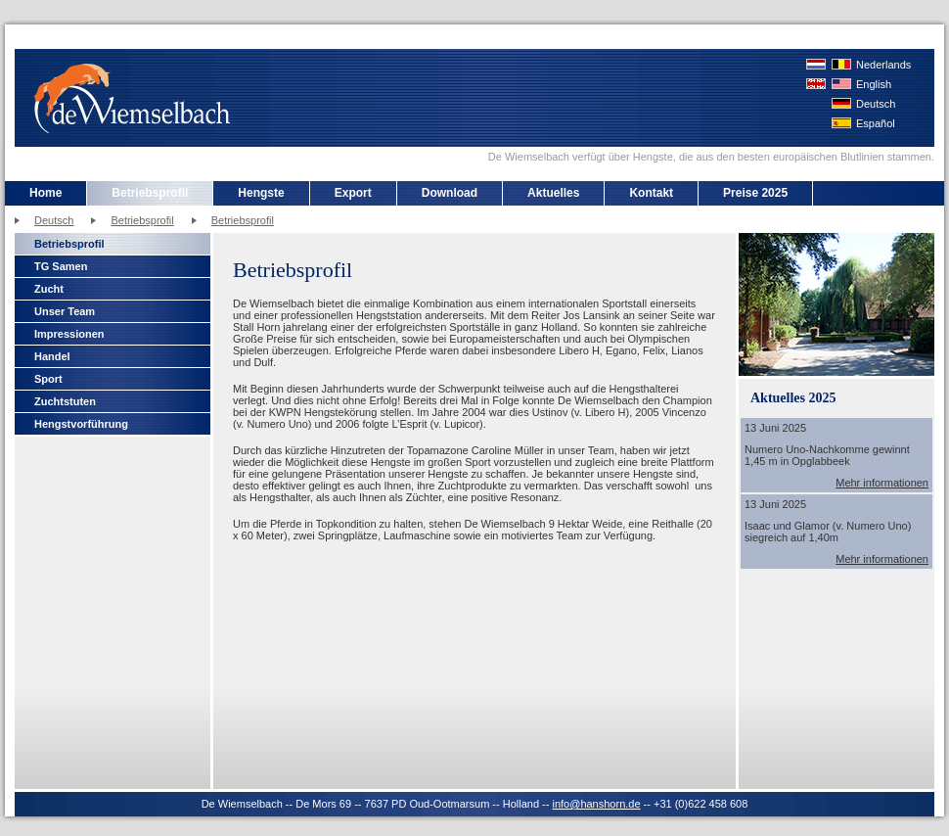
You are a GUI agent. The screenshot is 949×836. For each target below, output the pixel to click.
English (873, 84)
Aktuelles (553, 193)
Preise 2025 (755, 193)
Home (45, 193)
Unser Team (64, 311)
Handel (52, 356)
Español (875, 123)
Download (449, 193)
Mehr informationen (882, 482)
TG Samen (60, 266)
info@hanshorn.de (596, 804)
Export (353, 193)
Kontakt (651, 193)
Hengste (261, 193)
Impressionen (69, 334)
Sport (48, 379)
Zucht (49, 289)
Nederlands (883, 64)
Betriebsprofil (150, 193)
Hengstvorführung (81, 424)
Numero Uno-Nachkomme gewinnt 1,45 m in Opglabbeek (827, 455)
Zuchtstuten (65, 401)
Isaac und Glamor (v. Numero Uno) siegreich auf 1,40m (828, 531)
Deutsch (875, 104)
